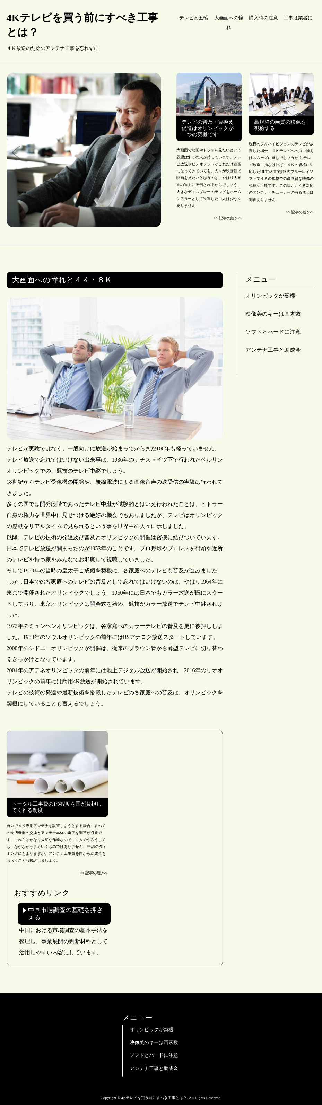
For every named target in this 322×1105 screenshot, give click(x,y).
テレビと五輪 (193, 17)
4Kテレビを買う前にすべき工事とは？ (82, 25)
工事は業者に (298, 17)
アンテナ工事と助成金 (273, 350)
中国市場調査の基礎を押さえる (65, 913)
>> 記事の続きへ (228, 218)
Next (149, 153)
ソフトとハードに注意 (273, 332)
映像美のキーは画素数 (273, 314)
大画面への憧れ (228, 22)
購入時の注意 (263, 17)
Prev (18, 153)
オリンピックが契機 (270, 296)
